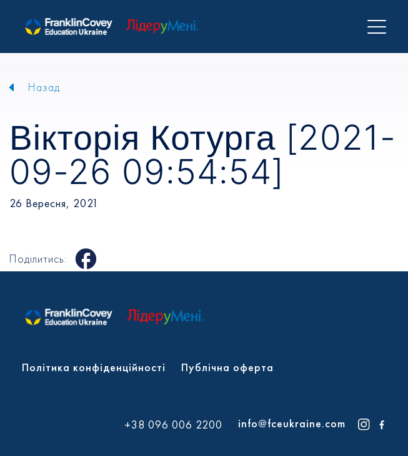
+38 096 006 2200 (173, 425)
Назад (44, 87)
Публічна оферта (227, 367)
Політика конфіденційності (94, 367)
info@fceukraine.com (292, 423)
